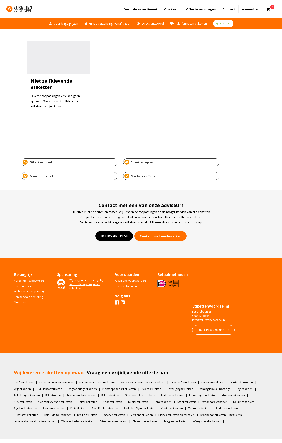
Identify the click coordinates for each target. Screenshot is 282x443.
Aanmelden (254, 6)
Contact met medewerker (161, 216)
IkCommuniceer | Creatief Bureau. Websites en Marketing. (149, 433)
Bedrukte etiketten (230, 394)
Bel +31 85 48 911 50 (210, 311)
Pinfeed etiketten (245, 368)
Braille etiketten (90, 401)
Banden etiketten (56, 394)
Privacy (198, 433)
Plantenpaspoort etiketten (122, 375)
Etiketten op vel (99, 157)
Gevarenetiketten (236, 381)
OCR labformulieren (185, 368)
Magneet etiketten (178, 407)
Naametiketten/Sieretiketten (100, 368)
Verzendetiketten (144, 401)
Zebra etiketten (154, 375)
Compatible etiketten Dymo (59, 368)
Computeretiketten (216, 368)
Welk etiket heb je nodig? (32, 271)
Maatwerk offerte (222, 157)
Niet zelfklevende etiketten (57, 388)
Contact (231, 6)
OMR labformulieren (52, 375)
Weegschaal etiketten (209, 407)
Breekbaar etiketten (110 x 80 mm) (224, 401)
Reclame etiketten (175, 381)
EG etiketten (56, 381)
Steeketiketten (189, 388)
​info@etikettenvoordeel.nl (205, 301)
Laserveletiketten (117, 401)
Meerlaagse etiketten (205, 381)
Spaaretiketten (115, 388)
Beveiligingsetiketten (183, 375)
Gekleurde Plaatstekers (142, 381)
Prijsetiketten (247, 375)
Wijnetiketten (25, 375)
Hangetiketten (165, 388)
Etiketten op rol (39, 157)
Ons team (175, 6)
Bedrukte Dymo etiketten (142, 394)
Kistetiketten (81, 394)
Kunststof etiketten (29, 401)
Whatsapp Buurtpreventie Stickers (146, 368)
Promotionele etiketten (83, 381)
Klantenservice (26, 266)
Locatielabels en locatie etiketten (37, 407)
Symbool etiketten (28, 394)
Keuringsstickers (246, 388)
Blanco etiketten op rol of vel (179, 401)
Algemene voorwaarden (135, 260)
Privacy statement (131, 266)
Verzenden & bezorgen (31, 260)
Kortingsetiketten (174, 394)
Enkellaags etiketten (29, 381)
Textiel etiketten (140, 388)
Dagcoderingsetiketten (85, 375)
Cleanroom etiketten (148, 407)
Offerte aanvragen (204, 6)
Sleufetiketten (26, 388)
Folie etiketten (113, 381)
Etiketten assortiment (116, 407)
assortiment (144, 6)
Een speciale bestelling (31, 276)
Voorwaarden (187, 433)
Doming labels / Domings (217, 375)
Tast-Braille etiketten (108, 394)
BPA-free (223, 18)
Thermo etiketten (202, 394)
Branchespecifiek (161, 157)
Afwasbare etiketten (217, 388)
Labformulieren (26, 368)
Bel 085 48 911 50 (112, 216)
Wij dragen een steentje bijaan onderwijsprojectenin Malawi (90, 264)
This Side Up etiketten (60, 401)
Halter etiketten (90, 388)
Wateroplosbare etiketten (80, 407)
